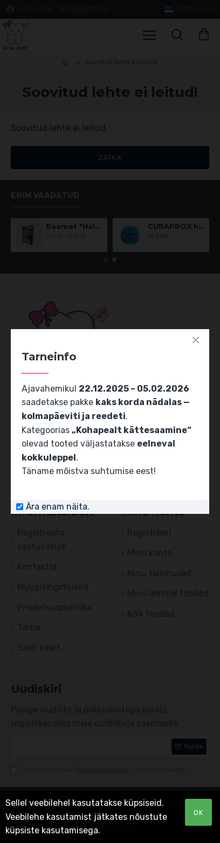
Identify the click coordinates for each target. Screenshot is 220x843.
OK (198, 813)
